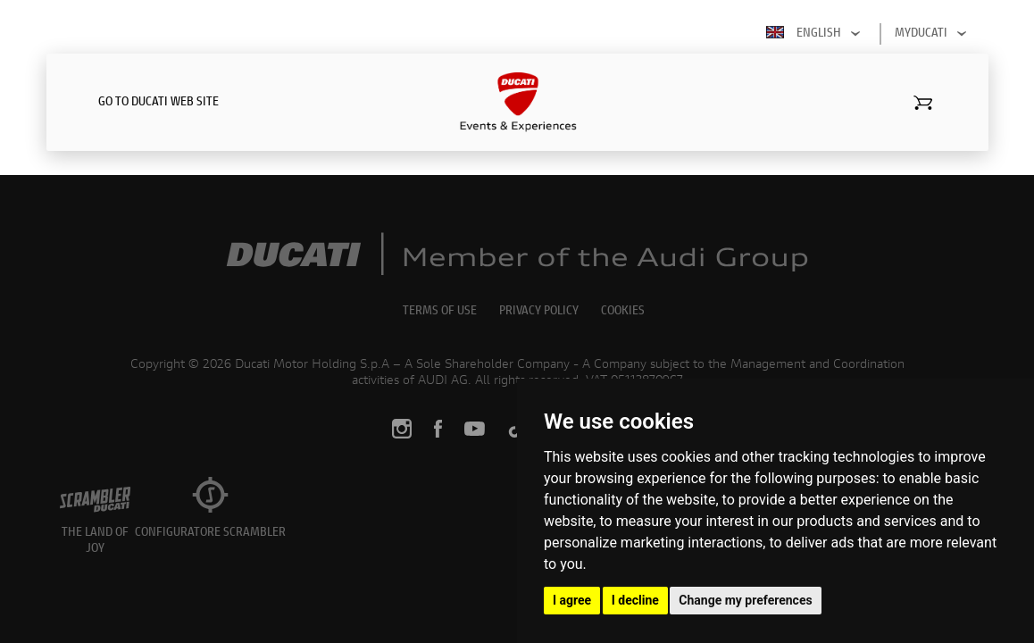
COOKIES (623, 311)
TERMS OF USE (440, 311)
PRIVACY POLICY (539, 311)
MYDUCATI (933, 34)
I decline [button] (635, 600)
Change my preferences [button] (745, 600)
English (816, 34)
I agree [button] (572, 600)
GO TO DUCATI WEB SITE (158, 102)
